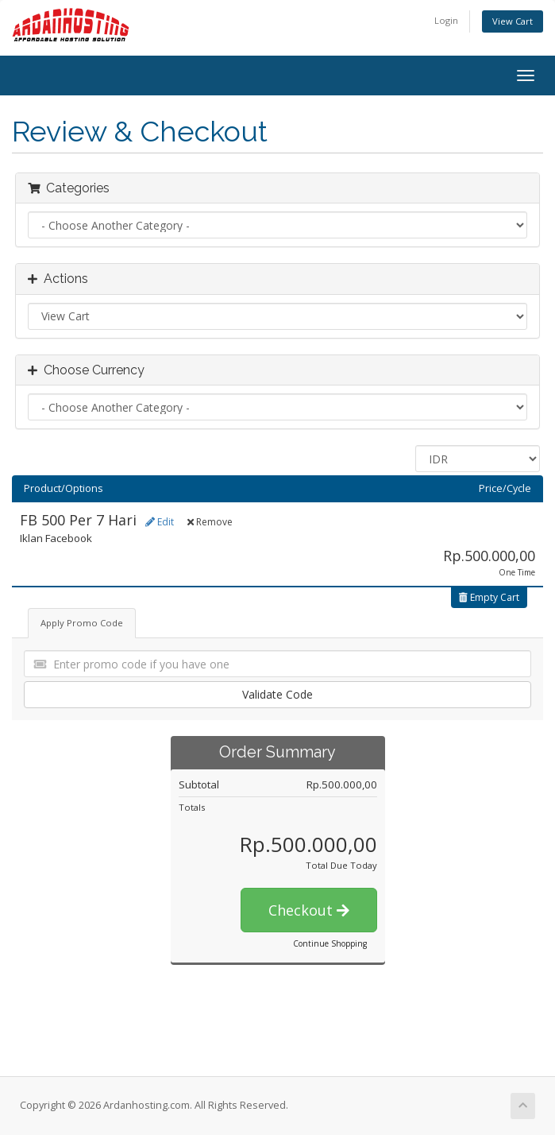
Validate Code (277, 694)
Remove (210, 522)
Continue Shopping (330, 943)
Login (446, 20)
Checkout (308, 910)
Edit (159, 522)
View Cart (512, 21)
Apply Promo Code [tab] (81, 623)
